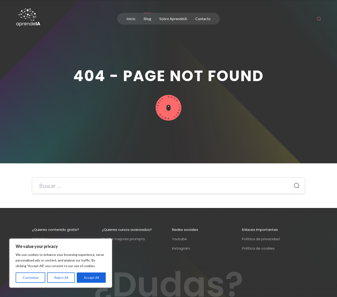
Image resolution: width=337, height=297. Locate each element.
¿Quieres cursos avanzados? (127, 229)
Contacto (203, 18)
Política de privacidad (261, 238)
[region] (60, 263)
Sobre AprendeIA (173, 18)
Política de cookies (258, 248)
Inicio (130, 18)
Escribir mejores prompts (123, 238)
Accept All (91, 277)
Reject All (61, 277)
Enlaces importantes (260, 229)
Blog (147, 18)
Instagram (181, 248)
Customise (31, 277)
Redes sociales (185, 229)
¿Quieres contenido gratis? (55, 229)
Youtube (179, 238)
